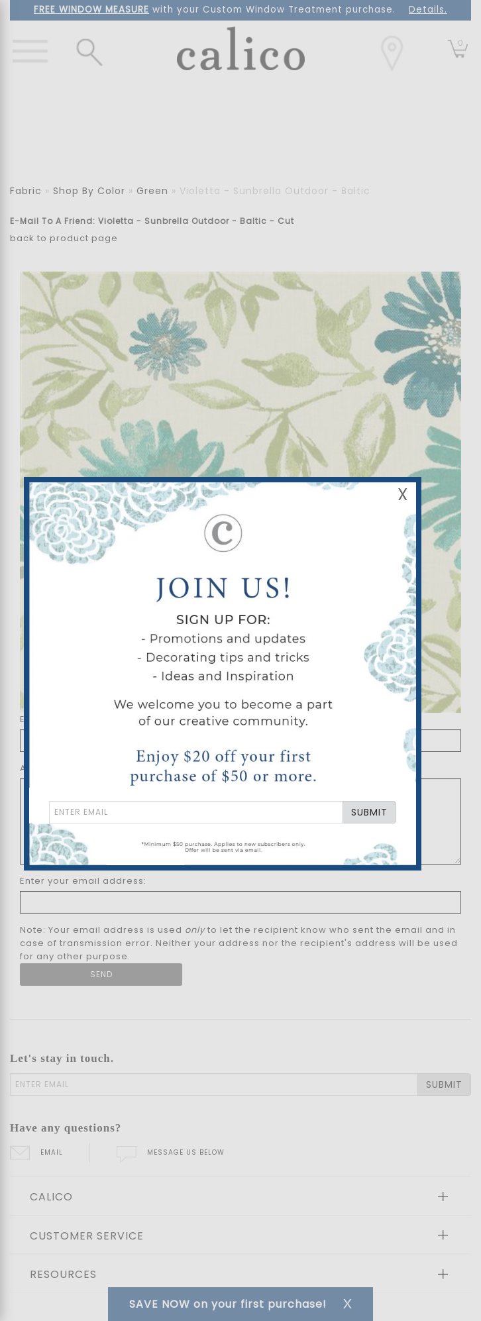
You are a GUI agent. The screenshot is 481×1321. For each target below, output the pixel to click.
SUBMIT (369, 812)
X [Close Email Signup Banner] (403, 494)
